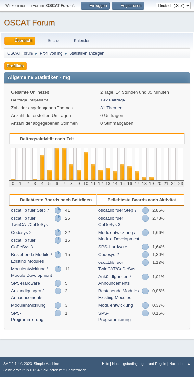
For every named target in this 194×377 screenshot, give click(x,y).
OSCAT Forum (29, 22)
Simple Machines (47, 364)
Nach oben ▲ (180, 364)
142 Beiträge (112, 100)
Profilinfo (15, 66)
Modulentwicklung (28, 305)
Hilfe (105, 364)
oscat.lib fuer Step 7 (30, 210)
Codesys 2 (21, 232)
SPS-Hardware (25, 283)
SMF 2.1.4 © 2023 (17, 364)
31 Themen (111, 107)
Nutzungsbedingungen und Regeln (139, 364)
